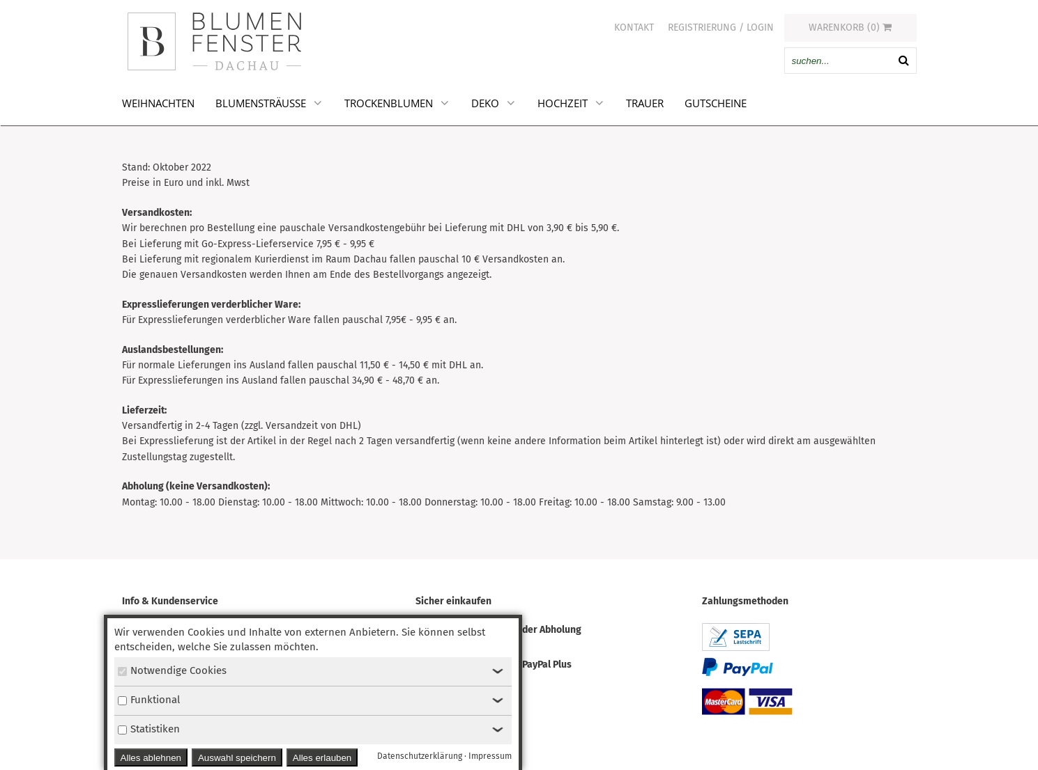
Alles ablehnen (151, 758)
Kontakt (634, 27)
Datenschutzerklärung (419, 756)
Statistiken (149, 729)
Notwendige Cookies (172, 670)
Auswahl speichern (237, 758)
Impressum (490, 756)
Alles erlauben (322, 758)
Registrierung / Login (721, 27)
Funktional (149, 699)
